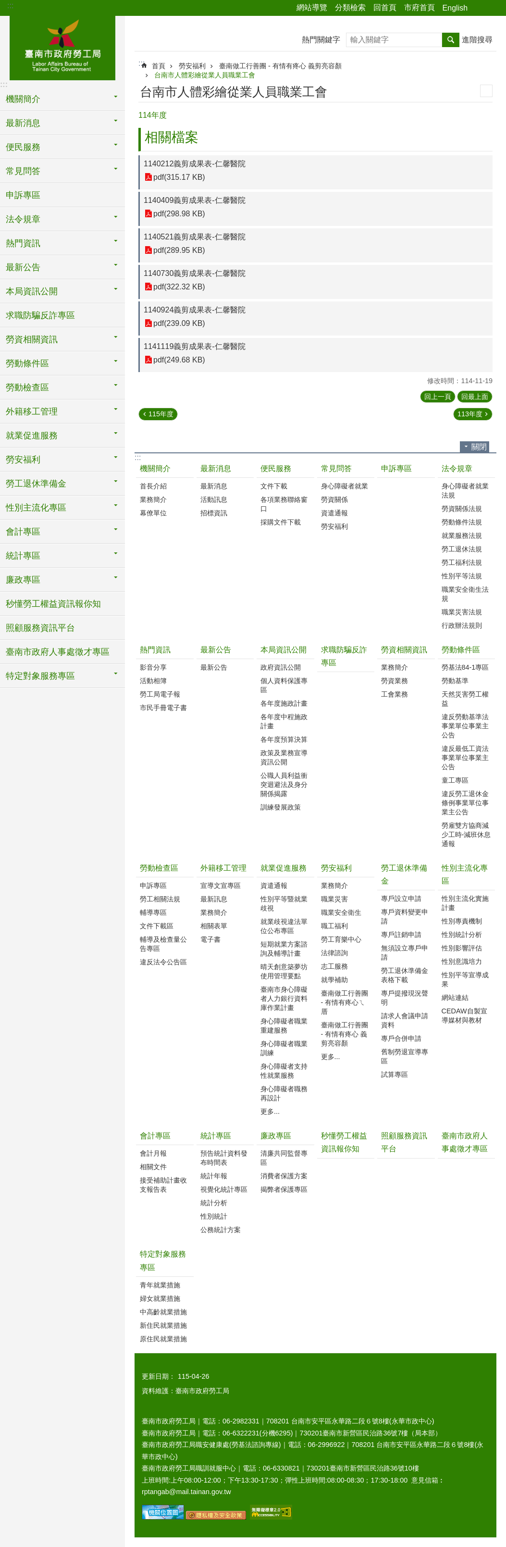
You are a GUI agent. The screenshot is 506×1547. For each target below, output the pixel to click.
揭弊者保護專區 (284, 1189)
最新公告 (215, 650)
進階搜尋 (477, 40)
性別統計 (213, 1216)
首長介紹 (153, 486)
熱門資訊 (155, 650)
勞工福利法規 (462, 562)
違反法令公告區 (163, 962)
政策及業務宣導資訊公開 (284, 757)
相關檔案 (171, 137)
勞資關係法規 (462, 508)
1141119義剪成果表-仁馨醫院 (195, 346)
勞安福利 (192, 66)
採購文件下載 (280, 522)
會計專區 (155, 1136)
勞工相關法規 (160, 899)
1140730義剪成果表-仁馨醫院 (195, 273)
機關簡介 (155, 468)
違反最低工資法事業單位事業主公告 (465, 758)
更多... (270, 1111)
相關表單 (213, 926)
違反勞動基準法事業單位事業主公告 (465, 726)
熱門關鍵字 (321, 40)
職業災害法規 (462, 612)
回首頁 (384, 7)
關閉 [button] (479, 447)
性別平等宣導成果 (465, 979)
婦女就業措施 (160, 1298)
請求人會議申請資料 (404, 1020)
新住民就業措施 (163, 1325)
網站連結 (455, 997)
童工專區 (455, 780)
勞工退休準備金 (404, 874)
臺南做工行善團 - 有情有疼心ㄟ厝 (344, 1002)
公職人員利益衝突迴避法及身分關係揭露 (284, 785)
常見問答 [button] (23, 171)
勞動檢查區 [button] (27, 387)
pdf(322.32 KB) (179, 287)
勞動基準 (455, 681)
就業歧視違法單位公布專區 (284, 926)
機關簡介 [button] (23, 99)
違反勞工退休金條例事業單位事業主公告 (465, 803)
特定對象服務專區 (163, 1260)
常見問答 (336, 468)
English (455, 8)
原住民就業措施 (163, 1339)
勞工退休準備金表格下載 (404, 975)
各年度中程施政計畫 (284, 721)
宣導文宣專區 (220, 885)
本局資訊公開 (283, 650)
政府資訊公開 (280, 667)
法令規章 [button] (23, 219)
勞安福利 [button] (23, 459)
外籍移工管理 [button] (32, 411)
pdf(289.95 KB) (179, 250)
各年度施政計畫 (284, 703)
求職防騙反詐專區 (40, 315)
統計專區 (215, 1136)
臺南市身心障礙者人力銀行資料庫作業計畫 (284, 998)
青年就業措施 (160, 1285)
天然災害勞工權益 (465, 698)
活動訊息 (213, 499)
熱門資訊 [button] (23, 243)
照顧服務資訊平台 (40, 628)
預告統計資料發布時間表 (223, 1157)
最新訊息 (213, 899)
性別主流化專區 (465, 874)
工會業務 (394, 694)
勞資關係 (334, 499)
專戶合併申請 (401, 1038)
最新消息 (215, 468)
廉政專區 (275, 1136)
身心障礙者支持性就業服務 (284, 1070)
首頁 (158, 66)
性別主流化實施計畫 (465, 903)
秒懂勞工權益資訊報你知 (53, 604)
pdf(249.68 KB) (179, 360)
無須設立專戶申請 (404, 952)
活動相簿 (153, 681)
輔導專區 (153, 912)
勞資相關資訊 (404, 650)
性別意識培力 (462, 961)
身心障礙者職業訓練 (284, 1048)
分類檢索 (350, 7)
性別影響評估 (462, 948)
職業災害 (334, 899)
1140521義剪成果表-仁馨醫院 (195, 237)
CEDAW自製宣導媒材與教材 (464, 1015)
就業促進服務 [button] (32, 435)
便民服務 (275, 468)
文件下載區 (156, 926)
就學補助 (334, 980)
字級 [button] (493, 8)
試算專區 (394, 1074)
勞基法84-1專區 (465, 667)
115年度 (160, 414)
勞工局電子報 (160, 694)
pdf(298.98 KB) (179, 214)
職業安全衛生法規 (465, 594)
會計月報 (153, 1153)
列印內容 (486, 91)
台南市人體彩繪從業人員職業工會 (204, 75)
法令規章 (457, 468)
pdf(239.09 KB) (179, 323)
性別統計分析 (462, 934)
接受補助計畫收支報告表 (163, 1184)
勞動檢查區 (159, 868)
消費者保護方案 (284, 1176)
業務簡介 (153, 499)
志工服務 (334, 966)
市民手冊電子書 (163, 707)
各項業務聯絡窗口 (284, 504)
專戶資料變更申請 (404, 916)
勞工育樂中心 (341, 939)
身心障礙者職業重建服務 (284, 1025)
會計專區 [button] (23, 531)
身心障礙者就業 (344, 486)
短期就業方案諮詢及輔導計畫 (284, 948)
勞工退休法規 (462, 549)
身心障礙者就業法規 (465, 490)
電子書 (210, 939)
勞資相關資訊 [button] (32, 339)
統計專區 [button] (23, 556)
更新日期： (158, 1376)
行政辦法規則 (462, 625)
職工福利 (334, 926)
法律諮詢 (334, 953)
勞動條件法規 (462, 522)
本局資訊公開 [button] (32, 291)
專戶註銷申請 (401, 934)
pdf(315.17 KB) (179, 177)
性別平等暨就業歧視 (284, 903)
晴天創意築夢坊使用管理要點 (284, 971)
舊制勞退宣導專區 (404, 1056)
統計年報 (213, 1176)
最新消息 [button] (23, 123)
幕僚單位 (153, 513)
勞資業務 (394, 681)
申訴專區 (23, 195)
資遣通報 (334, 513)
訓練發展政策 (280, 807)
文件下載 (273, 486)
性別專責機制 (462, 921)
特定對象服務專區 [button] (40, 676)
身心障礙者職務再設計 (284, 1093)
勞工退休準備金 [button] (36, 483)
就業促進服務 (283, 868)
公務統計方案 (220, 1230)
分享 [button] (479, 8)
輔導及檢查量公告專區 (163, 944)
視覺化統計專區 (223, 1189)
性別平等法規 (462, 576)
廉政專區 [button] (23, 580)
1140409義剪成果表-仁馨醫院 (195, 200)
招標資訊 (213, 513)
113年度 (469, 414)
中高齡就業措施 (163, 1312)
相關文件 (153, 1167)
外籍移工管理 (223, 868)
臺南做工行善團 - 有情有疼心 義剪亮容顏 (280, 66)
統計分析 (213, 1203)
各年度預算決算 (284, 739)
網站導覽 (311, 7)
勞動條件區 (461, 650)
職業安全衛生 (341, 912)
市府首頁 (419, 7)
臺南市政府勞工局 (62, 46)
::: (10, 5)
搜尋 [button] (450, 40)
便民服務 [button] (23, 147)
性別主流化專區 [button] (36, 507)
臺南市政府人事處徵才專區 (58, 652)
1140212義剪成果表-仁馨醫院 (195, 164)
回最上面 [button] (474, 396)
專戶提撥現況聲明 (404, 997)
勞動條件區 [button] (27, 363)
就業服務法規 (462, 535)
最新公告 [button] (23, 267)
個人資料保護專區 (284, 685)
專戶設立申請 (401, 898)
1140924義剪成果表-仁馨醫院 (195, 310)
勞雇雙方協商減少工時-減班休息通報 (466, 835)
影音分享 (153, 667)
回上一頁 (437, 396)
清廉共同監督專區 (284, 1157)
